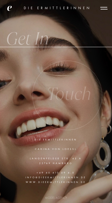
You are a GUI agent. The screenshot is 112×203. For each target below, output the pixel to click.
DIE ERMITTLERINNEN (57, 8)
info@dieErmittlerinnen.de (55, 177)
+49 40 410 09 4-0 (56, 173)
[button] (104, 8)
